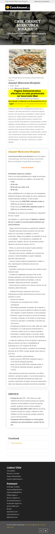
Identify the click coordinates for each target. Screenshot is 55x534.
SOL (12, 527)
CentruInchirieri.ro (13, 514)
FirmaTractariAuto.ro (14, 500)
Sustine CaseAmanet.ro (15, 479)
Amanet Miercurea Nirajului (24, 151)
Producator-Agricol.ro (14, 503)
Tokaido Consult (39, 525)
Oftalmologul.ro (12, 495)
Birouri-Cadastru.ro (13, 498)
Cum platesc (11, 471)
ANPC (9, 527)
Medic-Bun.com (12, 517)
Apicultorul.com (12, 512)
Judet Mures (24, 33)
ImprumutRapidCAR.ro (14, 489)
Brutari (9, 509)
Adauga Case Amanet (42, 1)
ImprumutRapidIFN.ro (14, 492)
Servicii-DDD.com (13, 506)
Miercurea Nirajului (38, 33)
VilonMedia (29, 525)
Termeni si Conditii (13, 473)
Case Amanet (13, 33)
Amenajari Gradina (13, 487)
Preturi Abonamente (14, 476)
